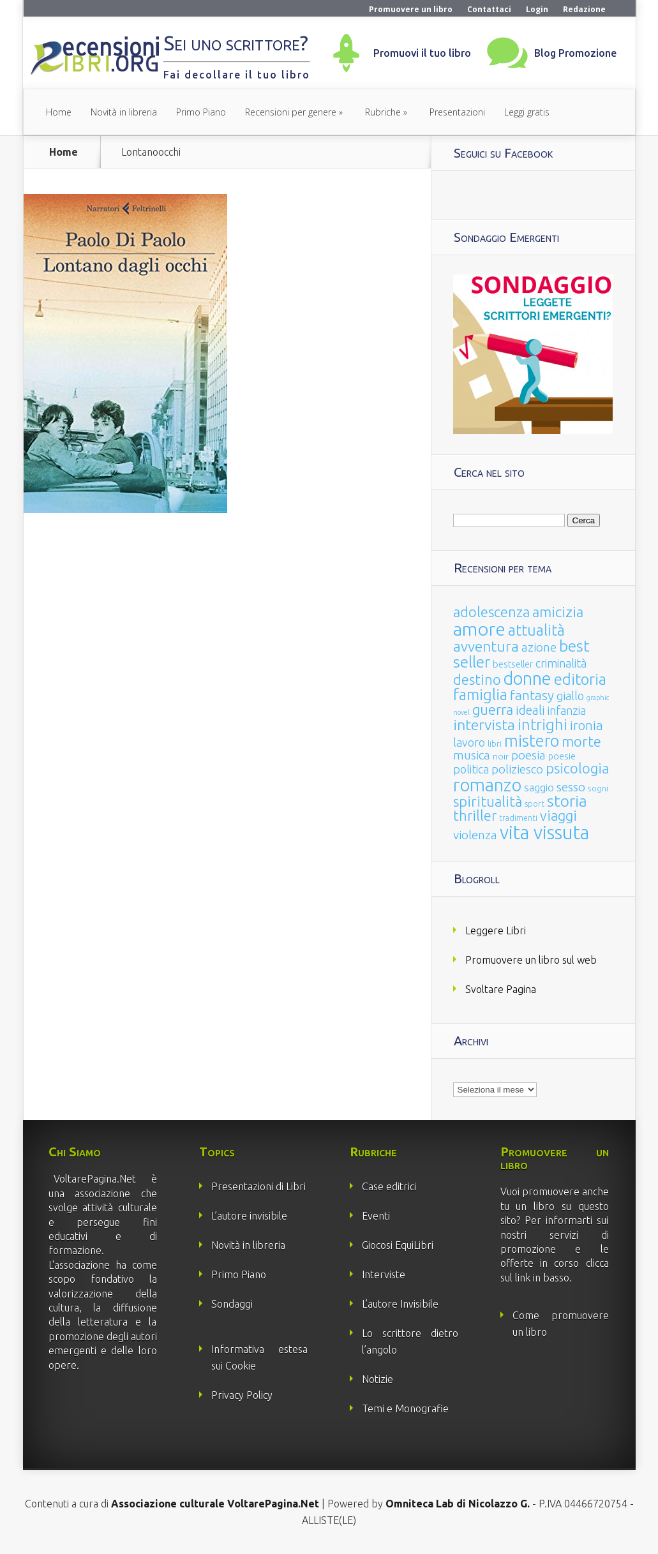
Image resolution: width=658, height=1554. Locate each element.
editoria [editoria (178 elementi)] (580, 679)
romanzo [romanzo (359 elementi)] (487, 785)
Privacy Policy (242, 1395)
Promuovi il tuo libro (422, 53)
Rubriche (383, 112)
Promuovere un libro (410, 9)
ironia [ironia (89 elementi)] (586, 725)
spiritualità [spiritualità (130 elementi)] (487, 801)
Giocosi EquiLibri (397, 1245)
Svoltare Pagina (500, 989)
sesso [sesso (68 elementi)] (571, 787)
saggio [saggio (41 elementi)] (539, 787)
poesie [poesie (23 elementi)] (562, 756)
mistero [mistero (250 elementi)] (531, 740)
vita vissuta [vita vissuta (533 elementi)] (544, 832)
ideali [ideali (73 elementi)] (530, 710)
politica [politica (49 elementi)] (471, 769)
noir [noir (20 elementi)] (501, 756)
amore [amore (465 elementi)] (479, 628)
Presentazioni (457, 112)
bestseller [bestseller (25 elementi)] (513, 664)
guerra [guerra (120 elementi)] (492, 709)
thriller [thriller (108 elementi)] (475, 815)
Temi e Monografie (405, 1408)
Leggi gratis (527, 112)
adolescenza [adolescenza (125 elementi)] (491, 612)
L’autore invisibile (249, 1216)
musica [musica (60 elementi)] (471, 755)
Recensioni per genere (290, 112)
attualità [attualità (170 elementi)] (536, 630)
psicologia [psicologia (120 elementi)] (577, 768)
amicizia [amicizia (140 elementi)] (557, 612)
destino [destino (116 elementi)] (477, 679)
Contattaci (489, 9)
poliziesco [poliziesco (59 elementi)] (517, 769)
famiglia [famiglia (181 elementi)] (480, 694)
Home (58, 112)
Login (537, 9)
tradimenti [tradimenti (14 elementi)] (518, 818)
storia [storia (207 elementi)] (567, 801)
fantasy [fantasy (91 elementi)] (532, 695)
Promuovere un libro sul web (531, 960)
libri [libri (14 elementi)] (495, 744)
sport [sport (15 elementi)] (534, 803)
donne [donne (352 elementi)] (527, 678)
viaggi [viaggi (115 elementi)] (558, 815)
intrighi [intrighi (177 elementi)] (542, 724)
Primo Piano (201, 112)
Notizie (377, 1379)
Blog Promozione (575, 53)
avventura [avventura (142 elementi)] (486, 646)
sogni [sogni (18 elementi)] (598, 788)
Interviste (383, 1274)
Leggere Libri (495, 930)
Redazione (584, 9)
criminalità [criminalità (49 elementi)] (561, 663)
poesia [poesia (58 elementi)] (528, 755)
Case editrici (389, 1186)
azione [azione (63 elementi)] (539, 647)
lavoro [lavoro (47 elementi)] (469, 742)
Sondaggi (232, 1304)
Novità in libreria (124, 112)
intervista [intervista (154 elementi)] (484, 724)
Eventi (376, 1216)
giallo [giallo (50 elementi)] (570, 695)
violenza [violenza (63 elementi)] (475, 835)
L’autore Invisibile (400, 1304)
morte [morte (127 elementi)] (581, 741)
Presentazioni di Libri (258, 1186)
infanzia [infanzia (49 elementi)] (567, 710)
